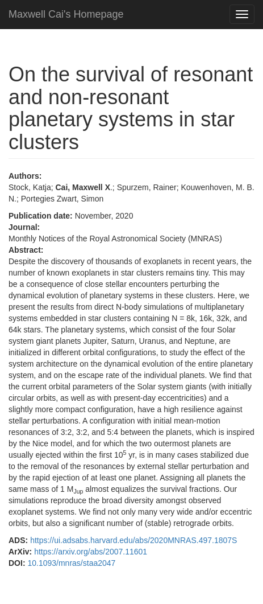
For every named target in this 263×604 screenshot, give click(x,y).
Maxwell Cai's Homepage (66, 14)
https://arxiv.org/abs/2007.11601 (90, 551)
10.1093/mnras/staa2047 (71, 563)
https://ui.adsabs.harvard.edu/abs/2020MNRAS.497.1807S (133, 540)
